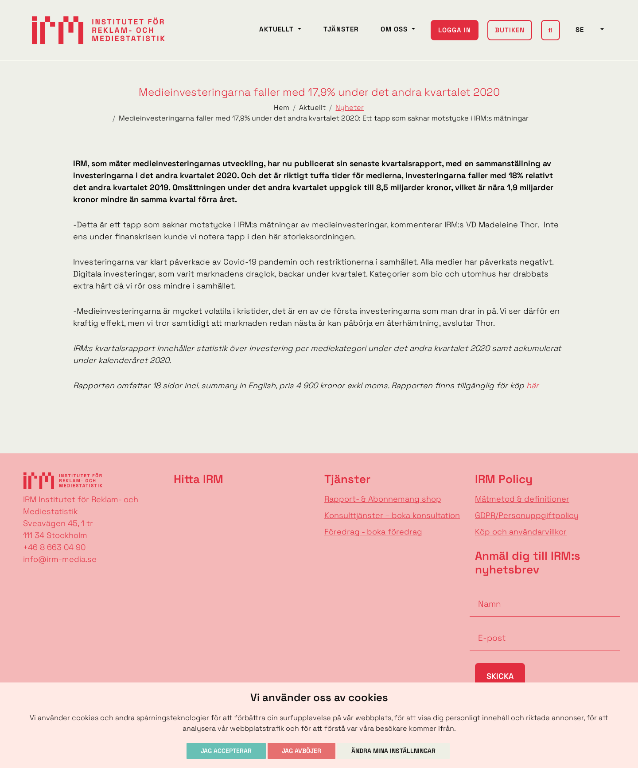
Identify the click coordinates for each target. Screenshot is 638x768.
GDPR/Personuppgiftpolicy (527, 515)
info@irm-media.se (60, 559)
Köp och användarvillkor (521, 531)
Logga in (454, 30)
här (532, 385)
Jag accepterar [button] (226, 751)
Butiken (510, 30)
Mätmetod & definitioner (522, 499)
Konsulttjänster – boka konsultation (392, 515)
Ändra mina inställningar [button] (393, 751)
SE (587, 29)
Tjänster (340, 29)
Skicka (500, 676)
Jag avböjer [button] (301, 751)
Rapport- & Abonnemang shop (382, 499)
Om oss (395, 29)
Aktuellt (277, 29)
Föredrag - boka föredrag (373, 531)
